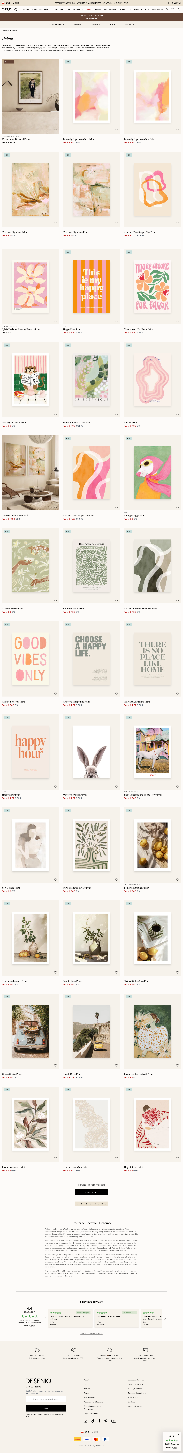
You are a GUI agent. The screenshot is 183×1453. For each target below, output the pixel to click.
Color (78, 24)
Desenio (5, 31)
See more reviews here (91, 1334)
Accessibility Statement (94, 1402)
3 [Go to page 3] (90, 1204)
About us (88, 1380)
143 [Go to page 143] (101, 1204)
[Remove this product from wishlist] (55, 130)
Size (112, 24)
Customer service (135, 1384)
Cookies (131, 1402)
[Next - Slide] (165, 1318)
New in (98, 10)
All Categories (56, 24)
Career (87, 1393)
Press (86, 1384)
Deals (89, 10)
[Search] (167, 9)
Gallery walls (135, 10)
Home (122, 10)
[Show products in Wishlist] (172, 10)
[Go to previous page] (77, 1204)
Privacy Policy (42, 1414)
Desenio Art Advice (136, 1380)
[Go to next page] (106, 1204)
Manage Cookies (135, 1406)
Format (96, 24)
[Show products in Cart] (178, 10)
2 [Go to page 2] (86, 1204)
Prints (26, 10)
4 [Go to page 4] (95, 1204)
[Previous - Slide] (45, 1318)
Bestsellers (110, 10)
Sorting (129, 24)
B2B (147, 10)
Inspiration (157, 10)
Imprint (87, 1389)
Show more (91, 1192)
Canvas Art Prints (41, 10)
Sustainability (89, 1397)
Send (45, 1408)
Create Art (59, 10)
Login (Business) (91, 1413)
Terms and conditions (137, 1393)
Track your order (135, 1389)
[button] (172, 1441)
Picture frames (75, 10)
